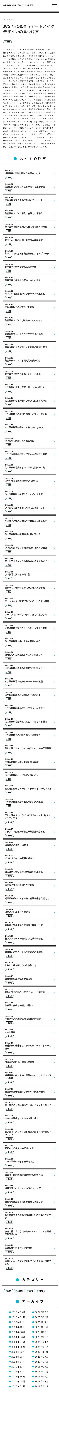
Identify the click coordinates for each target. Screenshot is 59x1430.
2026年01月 (19, 1348)
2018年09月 (42, 1410)
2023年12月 (19, 1384)
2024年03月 (42, 1374)
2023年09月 (42, 1389)
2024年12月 (19, 1358)
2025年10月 (42, 1353)
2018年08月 (19, 1415)
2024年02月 (19, 1379)
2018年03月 (42, 1415)
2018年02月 (19, 1420)
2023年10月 (19, 1389)
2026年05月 (19, 1343)
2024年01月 (42, 1379)
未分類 (21, 1321)
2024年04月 (19, 1374)
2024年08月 (19, 1363)
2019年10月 (42, 1399)
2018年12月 (19, 1405)
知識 (43, 1321)
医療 (8, 42)
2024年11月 (42, 1358)
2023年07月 (19, 1394)
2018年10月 (19, 1410)
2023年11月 (42, 1384)
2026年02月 (42, 1343)
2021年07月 (42, 1394)
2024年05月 (42, 1369)
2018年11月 (42, 1405)
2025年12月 (42, 1348)
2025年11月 (19, 1353)
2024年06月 (19, 1369)
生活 (32, 1321)
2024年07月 (42, 1363)
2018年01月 (42, 1420)
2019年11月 (19, 1399)
